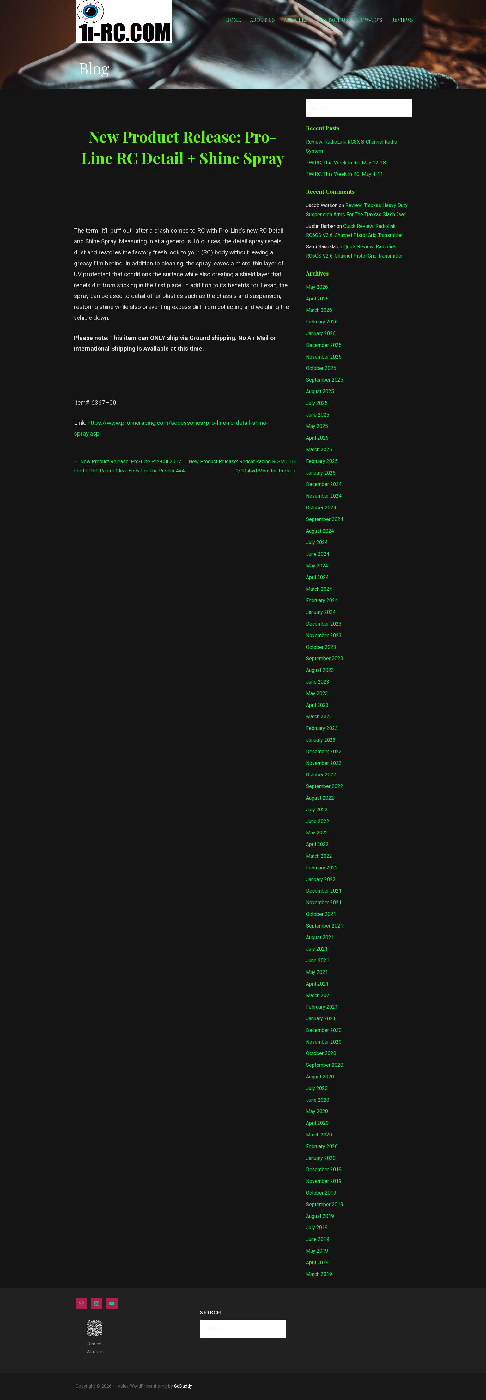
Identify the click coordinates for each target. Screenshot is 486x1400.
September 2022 (324, 786)
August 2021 (320, 937)
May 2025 (317, 426)
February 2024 (322, 600)
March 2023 (319, 717)
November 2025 (324, 357)
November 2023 (324, 635)
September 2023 (324, 658)
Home (233, 19)
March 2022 (319, 856)
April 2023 (317, 705)
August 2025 (320, 391)
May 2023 (317, 694)
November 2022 (324, 763)
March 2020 (319, 1135)
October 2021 (321, 914)
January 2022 (321, 879)
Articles (296, 19)
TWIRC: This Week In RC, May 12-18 (346, 163)
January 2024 (321, 612)
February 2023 (322, 728)
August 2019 (320, 1216)
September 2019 (324, 1204)
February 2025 (322, 461)
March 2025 (319, 450)
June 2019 (317, 1239)
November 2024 (324, 496)
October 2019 (321, 1193)
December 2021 (324, 891)
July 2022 (317, 810)
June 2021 (317, 961)
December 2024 (324, 484)
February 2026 (322, 322)
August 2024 (320, 531)
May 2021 (317, 972)
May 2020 (317, 1111)
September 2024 (324, 519)
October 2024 (321, 508)
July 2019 (317, 1228)
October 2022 (321, 775)
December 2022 (324, 752)
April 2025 (317, 438)
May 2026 (317, 287)
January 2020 (321, 1158)
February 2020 (322, 1146)
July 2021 (317, 949)
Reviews (402, 19)
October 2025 (321, 368)
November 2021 (324, 902)
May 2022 (317, 833)
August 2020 (320, 1077)
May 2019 (317, 1251)
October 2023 (321, 647)
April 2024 (317, 577)
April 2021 (317, 984)
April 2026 (317, 299)
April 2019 (317, 1263)
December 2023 (324, 624)
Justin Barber (219, 174)
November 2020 (324, 1042)
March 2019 (319, 1274)
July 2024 (317, 542)
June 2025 (317, 415)
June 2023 (317, 682)
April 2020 (317, 1123)
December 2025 (324, 345)
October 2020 (321, 1053)
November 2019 (324, 1181)
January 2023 (321, 740)
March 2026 (319, 310)
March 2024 (319, 589)
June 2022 (317, 821)
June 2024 (317, 554)
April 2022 (317, 844)
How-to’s (369, 19)
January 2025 (321, 473)
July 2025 (317, 403)
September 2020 (324, 1065)
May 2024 (317, 566)
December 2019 (324, 1169)
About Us (262, 19)
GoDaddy (183, 1386)
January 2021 (321, 1019)
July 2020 (317, 1088)
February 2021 (322, 1007)
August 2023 (320, 670)
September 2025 (324, 380)
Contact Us (332, 19)
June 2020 (317, 1100)
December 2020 (324, 1030)
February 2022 (322, 868)
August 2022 (320, 798)
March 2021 (319, 996)
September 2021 (324, 926)
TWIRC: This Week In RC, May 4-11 (344, 174)
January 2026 (321, 333)
